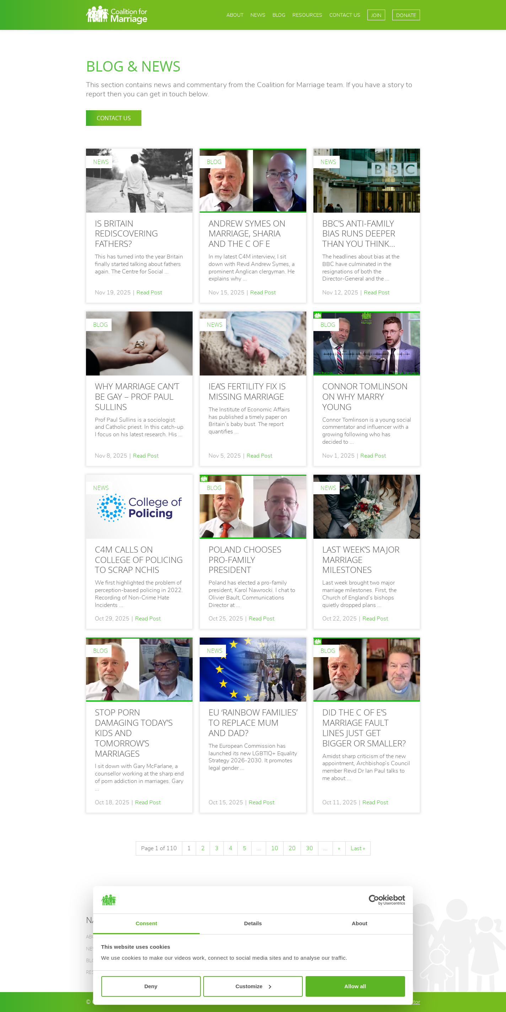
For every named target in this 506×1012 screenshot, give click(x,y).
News (258, 14)
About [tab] (359, 923)
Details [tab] (253, 923)
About (234, 14)
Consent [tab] (146, 923)
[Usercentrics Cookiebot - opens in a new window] (374, 900)
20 (292, 848)
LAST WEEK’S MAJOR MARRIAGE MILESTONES (360, 559)
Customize (253, 986)
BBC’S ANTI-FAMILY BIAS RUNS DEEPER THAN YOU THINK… (358, 233)
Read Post (149, 293)
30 (309, 848)
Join (376, 15)
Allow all (355, 986)
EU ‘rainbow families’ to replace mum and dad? (253, 722)
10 (274, 848)
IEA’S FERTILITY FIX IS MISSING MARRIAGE (247, 391)
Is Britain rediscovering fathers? (126, 233)
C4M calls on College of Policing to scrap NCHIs (139, 559)
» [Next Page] (339, 848)
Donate (406, 15)
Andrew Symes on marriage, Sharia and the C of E (247, 233)
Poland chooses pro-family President (245, 559)
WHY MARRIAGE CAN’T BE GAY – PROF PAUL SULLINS (137, 396)
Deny (150, 986)
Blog (279, 14)
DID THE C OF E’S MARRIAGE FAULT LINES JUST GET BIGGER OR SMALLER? (364, 727)
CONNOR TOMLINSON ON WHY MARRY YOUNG (365, 396)
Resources (307, 14)
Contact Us (344, 14)
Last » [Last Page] (358, 848)
